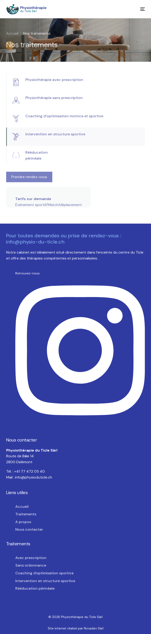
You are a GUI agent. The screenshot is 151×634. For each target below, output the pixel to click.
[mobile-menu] (140, 9)
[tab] (75, 82)
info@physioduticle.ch (33, 477)
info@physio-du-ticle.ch (35, 241)
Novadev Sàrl (93, 628)
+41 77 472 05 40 (29, 471)
